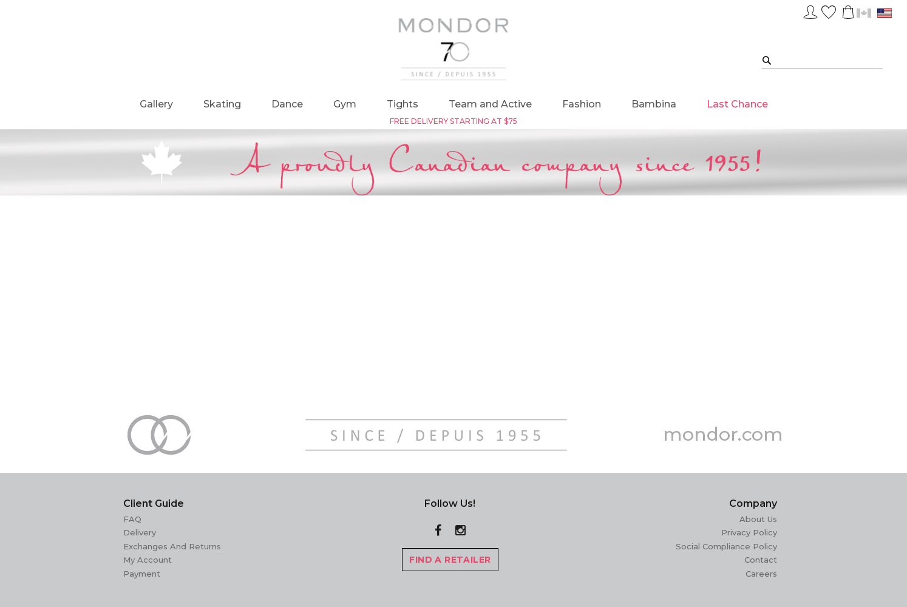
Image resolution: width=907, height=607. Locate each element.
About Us (758, 519)
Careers (761, 573)
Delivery (139, 532)
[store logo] (454, 49)
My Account (147, 560)
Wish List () (829, 10)
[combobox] (822, 59)
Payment (141, 573)
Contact (760, 560)
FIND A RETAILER (450, 559)
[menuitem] (156, 104)
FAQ (132, 519)
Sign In (810, 10)
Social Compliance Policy (726, 546)
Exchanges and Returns (172, 546)
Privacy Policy (749, 532)
